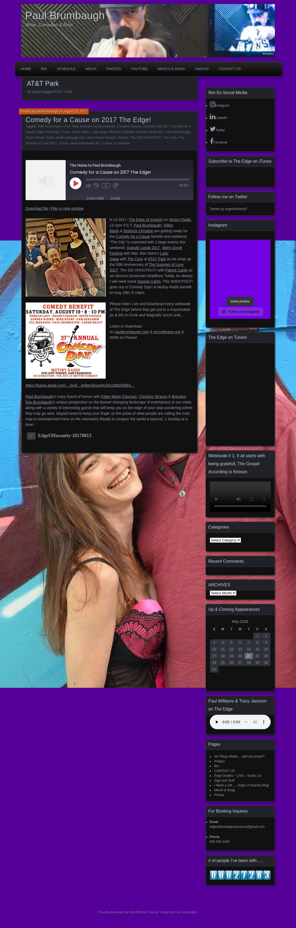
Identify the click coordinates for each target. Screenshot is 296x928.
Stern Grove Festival (101, 137)
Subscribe (95, 198)
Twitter (217, 129)
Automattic (189, 912)
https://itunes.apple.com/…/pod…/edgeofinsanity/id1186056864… (80, 385)
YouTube (139, 69)
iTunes (66, 132)
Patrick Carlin (176, 270)
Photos (113, 69)
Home (26, 69)
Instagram (220, 104)
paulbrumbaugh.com (70, 137)
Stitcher (123, 137)
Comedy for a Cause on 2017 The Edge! (88, 119)
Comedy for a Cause (133, 236)
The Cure (170, 137)
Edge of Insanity (48, 132)
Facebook (219, 141)
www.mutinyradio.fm (84, 143)
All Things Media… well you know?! (239, 756)
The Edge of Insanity (146, 220)
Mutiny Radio (180, 220)
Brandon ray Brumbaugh (97, 126)
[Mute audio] (88, 185)
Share (115, 198)
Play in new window (67, 208)
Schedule (66, 69)
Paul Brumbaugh (65, 15)
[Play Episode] (75, 183)
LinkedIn (218, 116)
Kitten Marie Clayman (119, 396)
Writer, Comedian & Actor (49, 25)
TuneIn (64, 143)
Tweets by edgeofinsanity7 (228, 209)
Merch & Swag (171, 69)
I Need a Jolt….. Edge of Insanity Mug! (241, 785)
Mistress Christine (121, 132)
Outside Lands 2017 (150, 132)
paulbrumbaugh (47, 111)
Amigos (202, 69)
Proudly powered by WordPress (122, 912)
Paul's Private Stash (40, 137)
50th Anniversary (50, 126)
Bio (44, 69)
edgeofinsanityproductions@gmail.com (237, 827)
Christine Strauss (129, 126)
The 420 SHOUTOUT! (146, 137)
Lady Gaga (99, 132)
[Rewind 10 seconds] (96, 185)
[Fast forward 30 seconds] (116, 185)
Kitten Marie (80, 132)
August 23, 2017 (75, 111)
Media (91, 69)
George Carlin (149, 281)
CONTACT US (230, 69)
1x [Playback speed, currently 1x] (106, 186)
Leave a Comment (117, 143)
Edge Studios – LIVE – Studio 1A (237, 776)
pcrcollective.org (166, 332)
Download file (37, 208)
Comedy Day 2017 (156, 126)
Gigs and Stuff (224, 780)
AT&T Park (70, 126)
